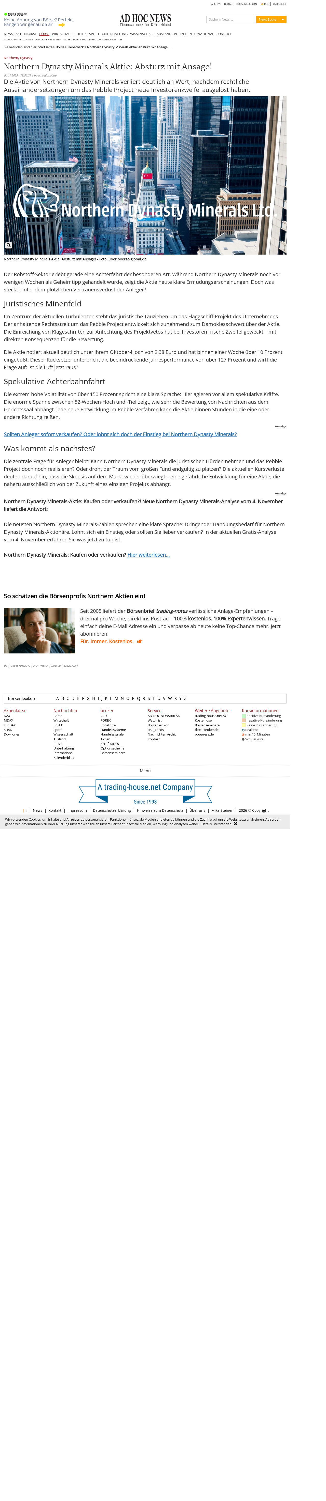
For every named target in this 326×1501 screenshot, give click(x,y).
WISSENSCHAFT (142, 34)
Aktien (105, 739)
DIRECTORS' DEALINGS (102, 39)
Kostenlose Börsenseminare (207, 722)
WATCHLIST (280, 4)
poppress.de (204, 734)
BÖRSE (44, 34)
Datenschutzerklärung (112, 810)
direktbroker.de (207, 729)
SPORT (94, 34)
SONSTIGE (224, 34)
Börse (60, 47)
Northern (11, 58)
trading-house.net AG (211, 715)
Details (206, 824)
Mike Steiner (222, 810)
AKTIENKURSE (26, 34)
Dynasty (26, 58)
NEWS (8, 34)
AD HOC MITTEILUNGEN (18, 39)
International (63, 753)
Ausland (59, 739)
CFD (104, 715)
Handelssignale (112, 734)
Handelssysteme (113, 729)
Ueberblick (76, 47)
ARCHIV (215, 4)
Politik (58, 725)
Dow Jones (12, 734)
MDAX (8, 720)
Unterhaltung (63, 748)
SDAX (8, 729)
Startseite (45, 47)
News (37, 810)
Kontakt (154, 739)
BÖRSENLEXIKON (246, 4)
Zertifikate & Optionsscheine (112, 746)
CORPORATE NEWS (75, 39)
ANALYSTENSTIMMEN (48, 39)
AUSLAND (164, 34)
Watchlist (155, 720)
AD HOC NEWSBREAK (164, 715)
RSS (264, 4)
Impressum (77, 810)
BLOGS (228, 4)
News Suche (267, 19)
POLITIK (80, 34)
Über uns (197, 810)
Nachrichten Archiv (162, 734)
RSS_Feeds (156, 729)
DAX (7, 715)
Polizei (58, 743)
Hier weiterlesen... (148, 554)
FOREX (106, 720)
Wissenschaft (63, 734)
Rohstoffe (108, 725)
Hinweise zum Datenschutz (160, 810)
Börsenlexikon (21, 698)
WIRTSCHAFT (62, 34)
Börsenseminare (113, 753)
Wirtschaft (61, 720)
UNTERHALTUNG (115, 34)
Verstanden (223, 824)
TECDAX (10, 725)
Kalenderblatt (63, 757)
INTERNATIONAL (201, 34)
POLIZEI (180, 34)
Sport (57, 729)
